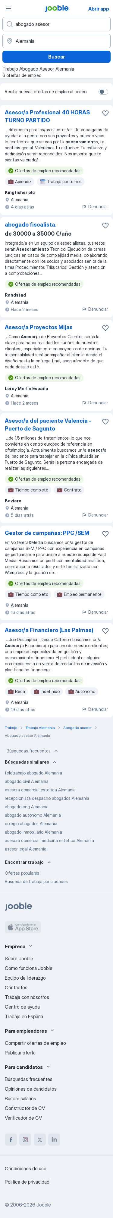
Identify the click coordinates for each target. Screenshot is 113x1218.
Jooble (43, 1205)
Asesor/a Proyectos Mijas (39, 327)
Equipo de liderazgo (25, 978)
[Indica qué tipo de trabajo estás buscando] (56, 24)
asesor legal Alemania (25, 848)
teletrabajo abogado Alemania (33, 772)
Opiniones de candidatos (31, 1089)
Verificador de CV (23, 1118)
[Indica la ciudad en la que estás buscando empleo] (56, 41)
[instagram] (25, 1140)
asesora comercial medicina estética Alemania (49, 840)
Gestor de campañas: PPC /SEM (47, 533)
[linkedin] (54, 1140)
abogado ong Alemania (27, 806)
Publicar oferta (20, 1053)
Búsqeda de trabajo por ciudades (36, 881)
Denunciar (95, 206)
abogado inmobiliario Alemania (33, 832)
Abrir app (98, 9)
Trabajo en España (24, 1016)
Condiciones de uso (25, 1169)
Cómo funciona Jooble (28, 968)
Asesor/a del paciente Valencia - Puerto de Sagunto (48, 425)
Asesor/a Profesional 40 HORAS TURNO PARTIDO (47, 116)
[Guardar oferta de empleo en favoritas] (105, 113)
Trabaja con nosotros (27, 997)
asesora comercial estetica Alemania (40, 789)
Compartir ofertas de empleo (35, 1043)
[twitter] (40, 1140)
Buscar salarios (20, 1099)
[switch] (103, 92)
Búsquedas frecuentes (33, 751)
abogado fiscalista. (30, 224)
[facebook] (11, 1140)
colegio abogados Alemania (31, 823)
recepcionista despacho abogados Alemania (47, 798)
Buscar (56, 57)
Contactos (16, 987)
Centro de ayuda (22, 1007)
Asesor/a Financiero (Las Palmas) (49, 630)
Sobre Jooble (19, 959)
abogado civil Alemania (27, 781)
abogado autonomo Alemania (33, 815)
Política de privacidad (27, 1182)
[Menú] (8, 8)
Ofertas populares (22, 873)
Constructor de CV (25, 1108)
